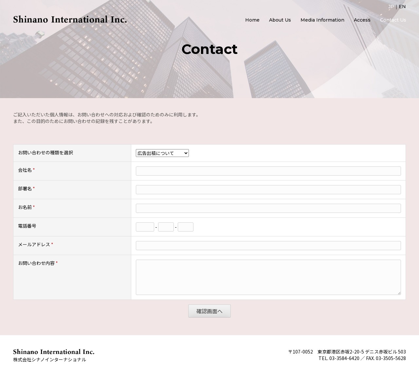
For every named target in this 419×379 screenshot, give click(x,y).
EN (402, 6)
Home (252, 20)
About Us (280, 20)
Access (362, 20)
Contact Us (393, 20)
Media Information (322, 20)
